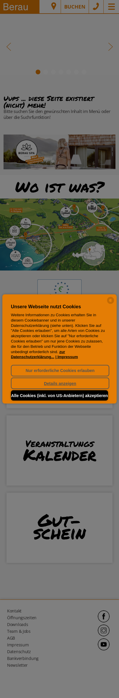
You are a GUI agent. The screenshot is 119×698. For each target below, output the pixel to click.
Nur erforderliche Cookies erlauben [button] (60, 370)
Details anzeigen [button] (60, 383)
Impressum (67, 357)
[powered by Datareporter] (111, 303)
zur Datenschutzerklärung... (38, 354)
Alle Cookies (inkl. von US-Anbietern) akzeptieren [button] (59, 395)
